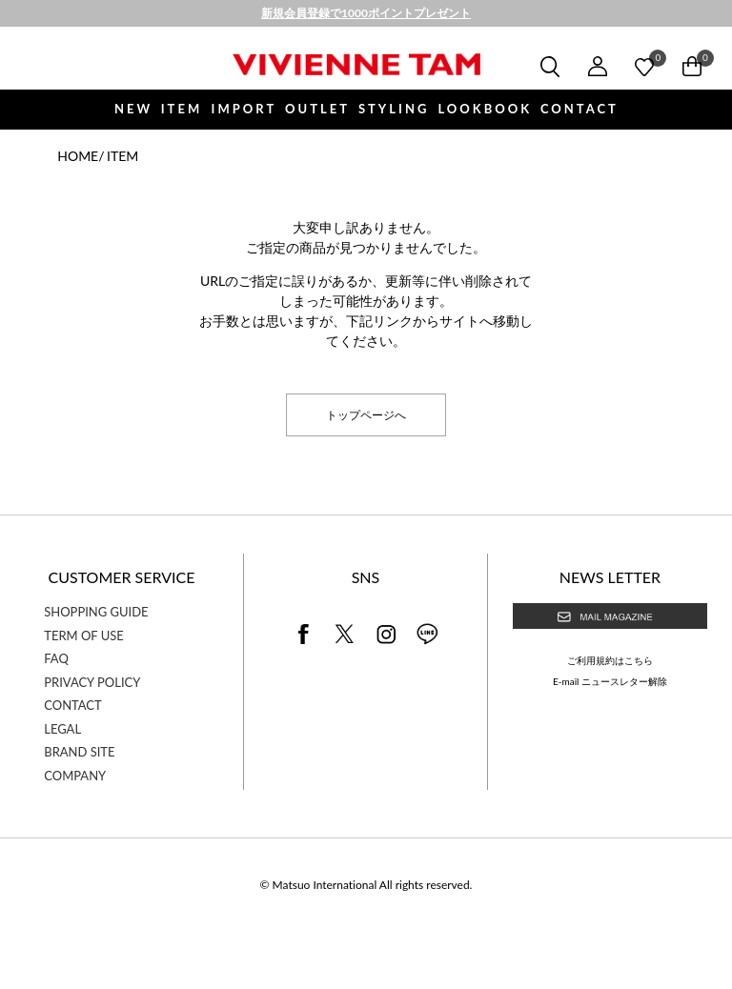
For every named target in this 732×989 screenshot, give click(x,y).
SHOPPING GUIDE (96, 611)
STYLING (393, 108)
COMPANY (75, 775)
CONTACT (579, 108)
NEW (133, 108)
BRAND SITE (79, 751)
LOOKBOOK (484, 108)
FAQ (56, 658)
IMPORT (244, 108)
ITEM (181, 108)
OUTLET (317, 108)
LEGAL (62, 729)
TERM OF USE (84, 635)
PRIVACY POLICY (92, 682)
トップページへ (366, 414)
